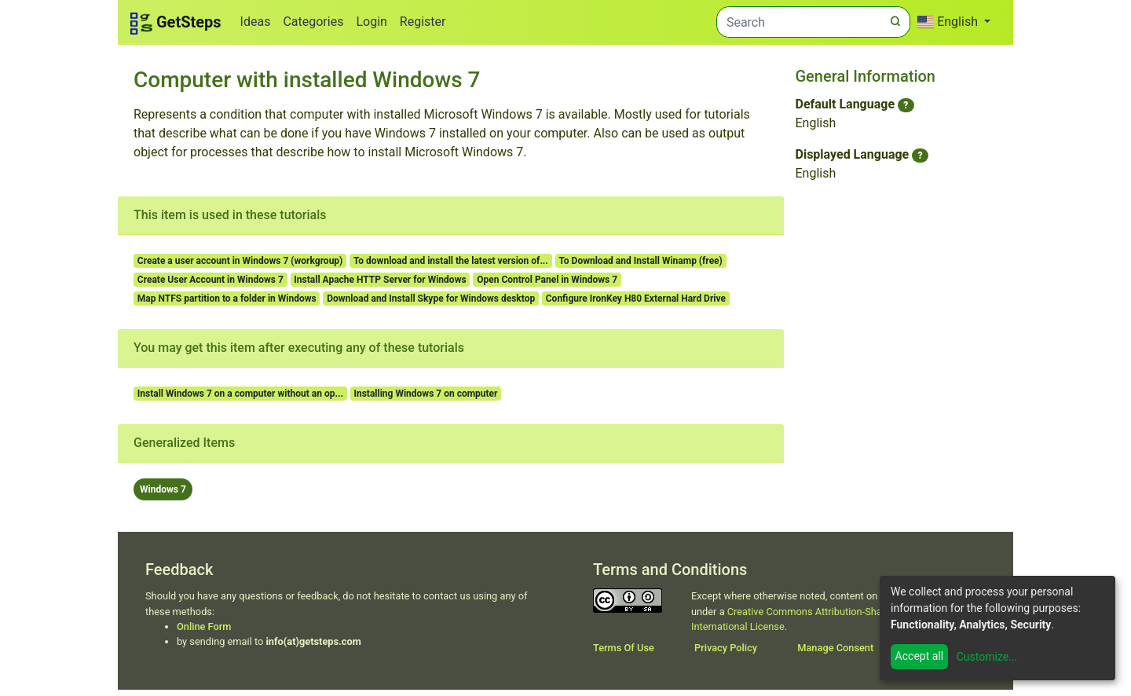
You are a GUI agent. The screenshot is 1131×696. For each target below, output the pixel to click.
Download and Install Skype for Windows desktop (431, 298)
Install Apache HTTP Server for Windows (380, 279)
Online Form (204, 626)
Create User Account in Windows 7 (210, 279)
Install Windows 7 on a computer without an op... (240, 393)
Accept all (919, 656)
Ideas (255, 21)
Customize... (987, 656)
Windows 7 (163, 489)
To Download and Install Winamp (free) (640, 260)
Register (423, 21)
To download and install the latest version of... (450, 260)
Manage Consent (835, 648)
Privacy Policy (725, 648)
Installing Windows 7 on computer (425, 393)
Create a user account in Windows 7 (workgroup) (240, 260)
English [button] (949, 21)
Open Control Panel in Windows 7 (547, 279)
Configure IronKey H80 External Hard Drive (636, 298)
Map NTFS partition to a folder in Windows (227, 298)
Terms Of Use (623, 648)
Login (371, 21)
